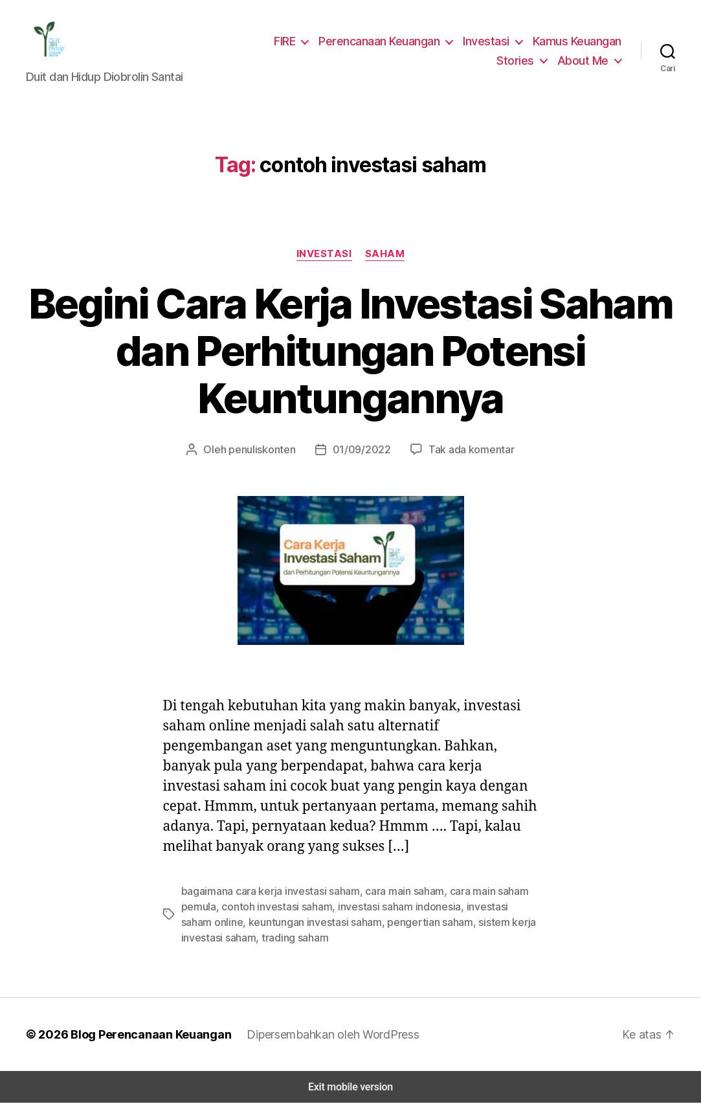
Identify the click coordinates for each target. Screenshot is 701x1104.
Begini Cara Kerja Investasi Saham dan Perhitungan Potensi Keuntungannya (350, 352)
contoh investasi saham (271, 907)
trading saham (248, 938)
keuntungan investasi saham (276, 923)
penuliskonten (269, 450)
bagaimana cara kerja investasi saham (266, 891)
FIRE (288, 41)
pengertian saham (385, 923)
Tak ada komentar (464, 450)
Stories (521, 60)
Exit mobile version (350, 1088)
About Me (584, 60)
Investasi (488, 41)
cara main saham (395, 891)
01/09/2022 (361, 450)
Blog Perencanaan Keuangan (143, 1035)
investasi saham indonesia (387, 907)
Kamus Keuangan (577, 41)
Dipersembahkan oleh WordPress (322, 1035)
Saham (384, 254)
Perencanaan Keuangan (383, 41)
